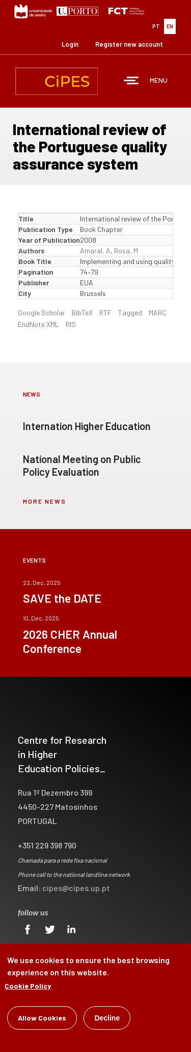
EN (170, 26)
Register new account (129, 44)
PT (156, 26)
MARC (158, 312)
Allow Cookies (42, 1018)
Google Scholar (41, 312)
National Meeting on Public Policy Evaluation (82, 465)
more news (44, 501)
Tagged (130, 312)
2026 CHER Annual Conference (70, 641)
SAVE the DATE (62, 598)
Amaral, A (95, 250)
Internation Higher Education (87, 426)
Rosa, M (126, 250)
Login (70, 44)
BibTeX (82, 312)
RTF (105, 312)
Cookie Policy (28, 986)
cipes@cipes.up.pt (76, 888)
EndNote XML (38, 324)
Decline (107, 1019)
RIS (71, 324)
